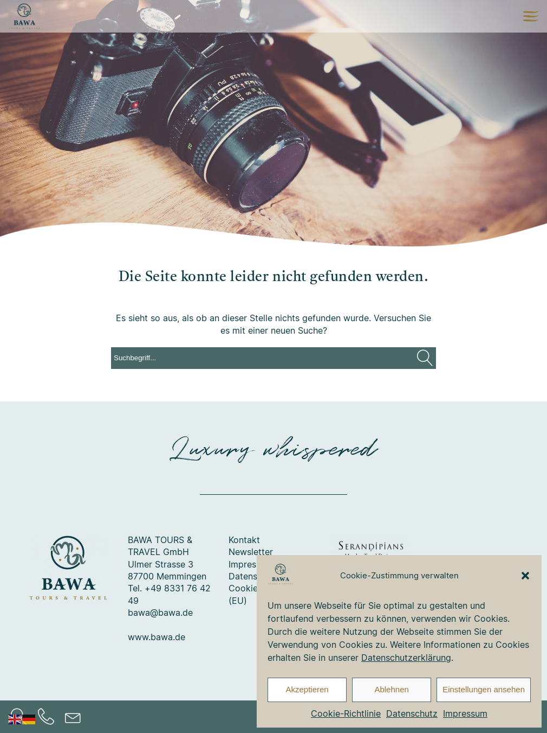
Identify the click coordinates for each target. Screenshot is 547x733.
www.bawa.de (156, 637)
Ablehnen (391, 689)
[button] (525, 575)
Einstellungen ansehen (483, 689)
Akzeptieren (306, 689)
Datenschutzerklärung (406, 657)
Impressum (465, 713)
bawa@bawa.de (160, 612)
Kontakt (244, 539)
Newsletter (251, 551)
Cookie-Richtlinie (346, 713)
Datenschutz (412, 713)
